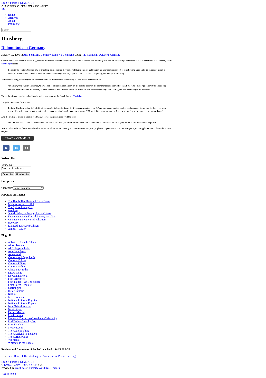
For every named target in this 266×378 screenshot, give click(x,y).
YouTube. (77, 96)
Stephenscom (15, 327)
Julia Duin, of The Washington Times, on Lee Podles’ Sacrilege (42, 356)
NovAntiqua (15, 309)
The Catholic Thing (18, 330)
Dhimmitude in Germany (23, 47)
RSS (3, 8)
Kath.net (12, 294)
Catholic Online (16, 266)
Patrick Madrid (16, 312)
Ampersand (14, 254)
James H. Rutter (17, 228)
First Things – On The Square (24, 281)
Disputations (15, 272)
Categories (7, 187)
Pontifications (15, 315)
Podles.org (14, 23)
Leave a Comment (17, 138)
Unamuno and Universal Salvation (27, 219)
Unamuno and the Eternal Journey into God (31, 216)
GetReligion (14, 287)
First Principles (16, 278)
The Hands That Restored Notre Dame (29, 201)
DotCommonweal (17, 275)
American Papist (17, 251)
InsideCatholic (16, 290)
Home (11, 14)
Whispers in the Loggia (21, 342)
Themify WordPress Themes (44, 367)
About (11, 20)
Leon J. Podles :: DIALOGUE (20, 364)
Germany (46, 54)
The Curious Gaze (18, 336)
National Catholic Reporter (22, 303)
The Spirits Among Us (20, 207)
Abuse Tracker (16, 245)
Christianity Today (18, 269)
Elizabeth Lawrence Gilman (23, 225)
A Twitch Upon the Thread (22, 242)
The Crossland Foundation (22, 333)
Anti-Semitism (31, 54)
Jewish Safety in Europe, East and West (29, 213)
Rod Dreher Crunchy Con (22, 321)
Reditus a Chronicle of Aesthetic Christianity (32, 318)
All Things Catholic (19, 248)
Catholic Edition (17, 263)
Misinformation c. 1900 (21, 204)
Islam (55, 54)
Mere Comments (17, 297)
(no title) (13, 210)
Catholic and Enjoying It (21, 257)
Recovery (13, 222)
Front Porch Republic (20, 284)
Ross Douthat (15, 324)
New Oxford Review (19, 306)
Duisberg (104, 54)
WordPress (21, 367)
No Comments (66, 54)
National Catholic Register (22, 300)
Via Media (14, 339)
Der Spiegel (6, 63)
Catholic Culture (17, 260)
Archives (13, 17)
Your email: (7, 164)
